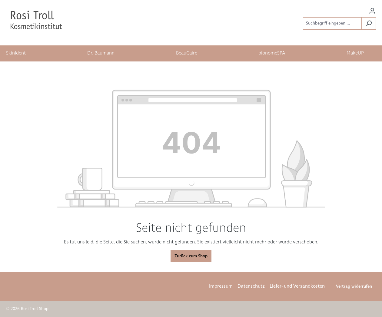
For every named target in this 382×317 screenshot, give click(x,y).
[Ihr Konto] (372, 11)
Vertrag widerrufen (354, 286)
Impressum (221, 286)
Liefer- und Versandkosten (297, 286)
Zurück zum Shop (191, 256)
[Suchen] (368, 23)
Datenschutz (251, 286)
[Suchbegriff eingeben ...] (332, 23)
